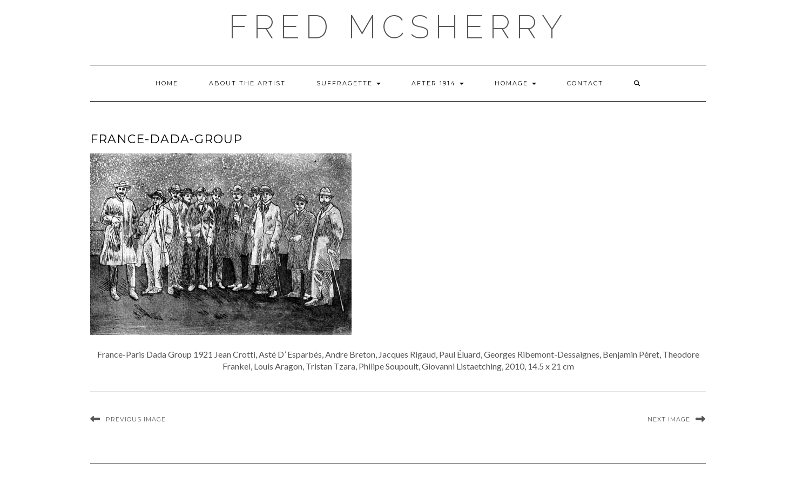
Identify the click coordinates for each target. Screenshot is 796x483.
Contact (585, 83)
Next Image (668, 419)
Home (167, 83)
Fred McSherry (398, 27)
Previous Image (136, 419)
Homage (515, 83)
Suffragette (348, 83)
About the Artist (247, 83)
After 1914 (438, 83)
